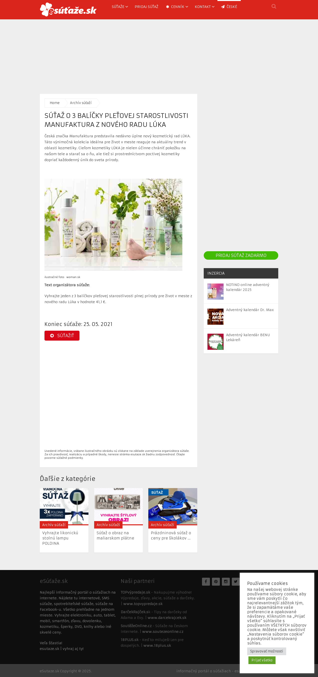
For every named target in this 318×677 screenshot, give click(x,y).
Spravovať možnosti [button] (266, 651)
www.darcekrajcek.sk (167, 617)
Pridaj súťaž (146, 6)
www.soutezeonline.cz (162, 631)
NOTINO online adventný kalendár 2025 (247, 287)
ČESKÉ (229, 6)
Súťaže (118, 6)
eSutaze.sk (49, 671)
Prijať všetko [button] (262, 660)
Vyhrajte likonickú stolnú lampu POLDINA (60, 538)
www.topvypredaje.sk (142, 604)
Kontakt (203, 6)
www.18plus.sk (157, 645)
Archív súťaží (81, 103)
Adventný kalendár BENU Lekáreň (248, 337)
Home (55, 103)
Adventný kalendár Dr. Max (250, 310)
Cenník (175, 6)
